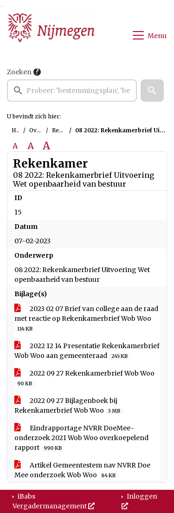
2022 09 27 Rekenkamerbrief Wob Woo (84, 378)
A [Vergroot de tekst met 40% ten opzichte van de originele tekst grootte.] (46, 145)
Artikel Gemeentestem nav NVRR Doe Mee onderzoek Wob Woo (82, 470)
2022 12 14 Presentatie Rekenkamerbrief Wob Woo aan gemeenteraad (87, 351)
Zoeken (19, 72)
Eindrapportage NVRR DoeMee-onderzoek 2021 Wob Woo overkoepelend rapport (81, 438)
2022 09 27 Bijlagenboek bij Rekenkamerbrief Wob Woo (68, 405)
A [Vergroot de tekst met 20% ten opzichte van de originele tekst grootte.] (30, 145)
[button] (152, 90)
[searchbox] (72, 90)
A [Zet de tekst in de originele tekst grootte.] (15, 145)
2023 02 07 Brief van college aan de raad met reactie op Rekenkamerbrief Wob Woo (86, 319)
